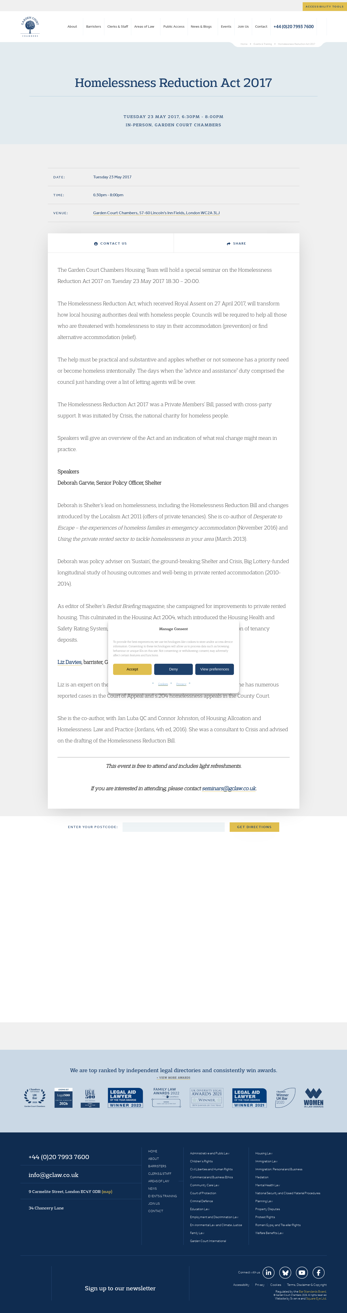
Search (321, 26)
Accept (132, 669)
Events (226, 26)
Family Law (197, 1233)
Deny (173, 669)
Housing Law (264, 1153)
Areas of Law (144, 26)
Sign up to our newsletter (120, 1288)
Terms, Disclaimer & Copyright (307, 1285)
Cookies (163, 684)
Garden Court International (208, 1241)
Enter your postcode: (93, 827)
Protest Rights (265, 1217)
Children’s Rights (201, 1161)
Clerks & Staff (117, 26)
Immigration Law (266, 1161)
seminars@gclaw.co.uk (229, 788)
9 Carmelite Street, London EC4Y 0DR (70, 1191)
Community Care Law (204, 1185)
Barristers (93, 26)
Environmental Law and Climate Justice (216, 1225)
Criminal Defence (201, 1201)
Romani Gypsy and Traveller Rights (278, 1225)
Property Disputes (267, 1209)
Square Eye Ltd (316, 1298)
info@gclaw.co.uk (53, 1175)
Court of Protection (203, 1193)
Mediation (262, 1177)
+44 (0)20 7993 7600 (294, 26)
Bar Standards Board (312, 1291)
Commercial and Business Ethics (211, 1177)
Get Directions (254, 827)
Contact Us (110, 243)
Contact (261, 26)
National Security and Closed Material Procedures (287, 1193)
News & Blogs (201, 26)
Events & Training (162, 1196)
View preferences (214, 669)
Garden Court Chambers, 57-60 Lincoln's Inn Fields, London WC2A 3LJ (156, 212)
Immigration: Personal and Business (278, 1169)
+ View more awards (173, 1077)
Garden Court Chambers (30, 27)
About (72, 26)
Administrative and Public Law (209, 1153)
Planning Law (264, 1201)
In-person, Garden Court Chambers (173, 124)
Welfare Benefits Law (269, 1233)
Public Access (174, 26)
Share (236, 243)
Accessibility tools (325, 6)
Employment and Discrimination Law (214, 1217)
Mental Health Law (267, 1185)
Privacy (181, 684)
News (152, 1188)
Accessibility (241, 1285)
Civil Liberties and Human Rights (211, 1169)
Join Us (243, 26)
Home (152, 1151)
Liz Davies (69, 662)
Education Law (199, 1209)
